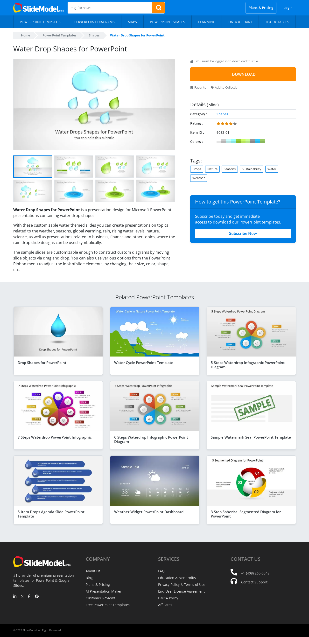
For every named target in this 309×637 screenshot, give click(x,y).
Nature (212, 169)
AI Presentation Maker (103, 591)
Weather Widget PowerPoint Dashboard (148, 511)
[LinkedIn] (15, 596)
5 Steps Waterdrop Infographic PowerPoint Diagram (248, 364)
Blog (89, 577)
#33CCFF (257, 141)
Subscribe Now (243, 233)
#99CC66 (262, 141)
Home (25, 35)
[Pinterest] (37, 596)
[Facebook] (29, 596)
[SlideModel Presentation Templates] (38, 8)
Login (288, 7)
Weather (198, 178)
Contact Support (254, 582)
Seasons (230, 169)
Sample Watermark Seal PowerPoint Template (251, 437)
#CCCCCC (223, 141)
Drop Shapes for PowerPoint (42, 362)
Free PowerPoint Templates (108, 604)
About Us (93, 571)
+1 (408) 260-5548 (255, 573)
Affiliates (165, 604)
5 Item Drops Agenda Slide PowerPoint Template (51, 513)
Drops (196, 169)
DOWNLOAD (244, 74)
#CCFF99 (248, 141)
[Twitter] (22, 596)
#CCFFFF (228, 141)
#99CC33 (238, 141)
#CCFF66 (243, 141)
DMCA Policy (168, 598)
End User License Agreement (181, 591)
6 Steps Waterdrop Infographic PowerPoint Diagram (151, 439)
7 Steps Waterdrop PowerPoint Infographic (54, 437)
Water (271, 169)
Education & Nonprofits (177, 577)
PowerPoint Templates (59, 35)
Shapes (94, 35)
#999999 (252, 141)
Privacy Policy (169, 584)
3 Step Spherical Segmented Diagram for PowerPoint (246, 513)
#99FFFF (233, 141)
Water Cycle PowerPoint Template (143, 362)
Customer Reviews (100, 598)
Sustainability (251, 169)
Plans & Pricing (261, 7)
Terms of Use (194, 584)
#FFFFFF (219, 141)
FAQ (161, 571)
